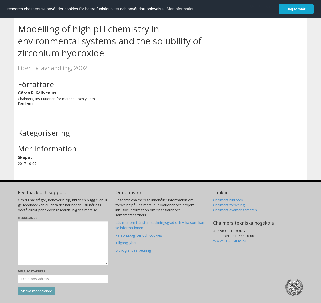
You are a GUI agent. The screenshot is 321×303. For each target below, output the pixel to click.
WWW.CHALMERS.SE (230, 240)
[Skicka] (36, 291)
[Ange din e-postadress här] (63, 279)
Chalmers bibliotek (228, 200)
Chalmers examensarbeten (235, 210)
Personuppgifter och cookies (138, 235)
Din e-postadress (31, 271)
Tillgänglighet (126, 242)
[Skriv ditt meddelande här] (63, 243)
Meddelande (27, 218)
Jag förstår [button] (296, 9)
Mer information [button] (180, 9)
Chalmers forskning (229, 205)
